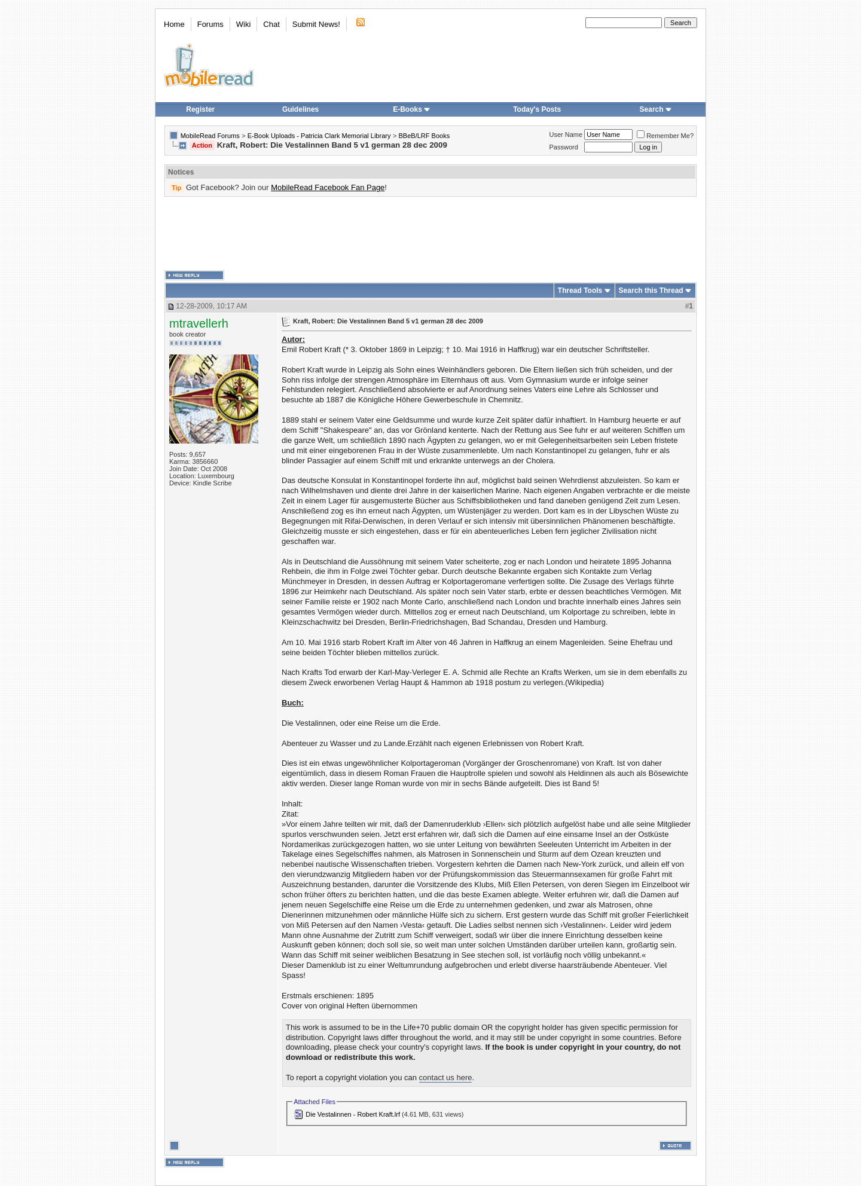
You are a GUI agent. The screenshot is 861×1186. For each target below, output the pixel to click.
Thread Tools (580, 290)
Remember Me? (665, 135)
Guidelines (300, 109)
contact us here (445, 1077)
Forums (210, 24)
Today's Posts (537, 109)
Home (174, 24)
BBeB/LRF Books (424, 135)
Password (563, 147)
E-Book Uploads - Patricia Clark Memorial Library (319, 135)
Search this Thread (651, 290)
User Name (566, 134)
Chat (271, 24)
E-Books (411, 109)
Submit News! (316, 24)
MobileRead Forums (210, 135)
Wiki (243, 24)
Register (200, 109)
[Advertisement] (430, 234)
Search (656, 109)
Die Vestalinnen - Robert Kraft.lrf (353, 1114)
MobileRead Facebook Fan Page (327, 187)
